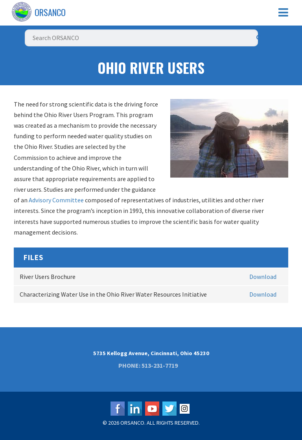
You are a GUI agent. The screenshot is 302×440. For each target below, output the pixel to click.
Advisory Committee (56, 200)
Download (262, 276)
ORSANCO (50, 12)
